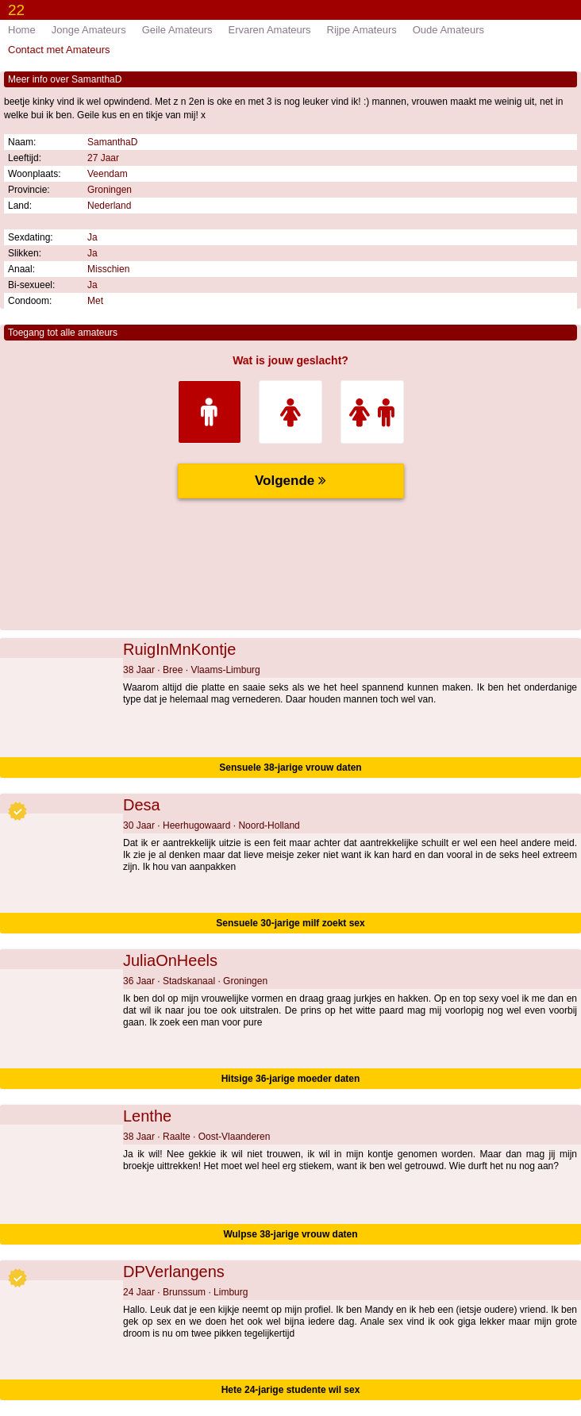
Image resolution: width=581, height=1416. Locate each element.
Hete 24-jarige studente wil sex (290, 1389)
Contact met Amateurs (59, 50)
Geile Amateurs (177, 30)
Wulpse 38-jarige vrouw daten (290, 1234)
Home (22, 30)
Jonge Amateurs (89, 30)
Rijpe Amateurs (362, 30)
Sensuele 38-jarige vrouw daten (290, 767)
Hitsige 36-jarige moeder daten (290, 1078)
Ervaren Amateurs (270, 30)
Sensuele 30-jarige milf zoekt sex (290, 923)
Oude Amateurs (448, 30)
